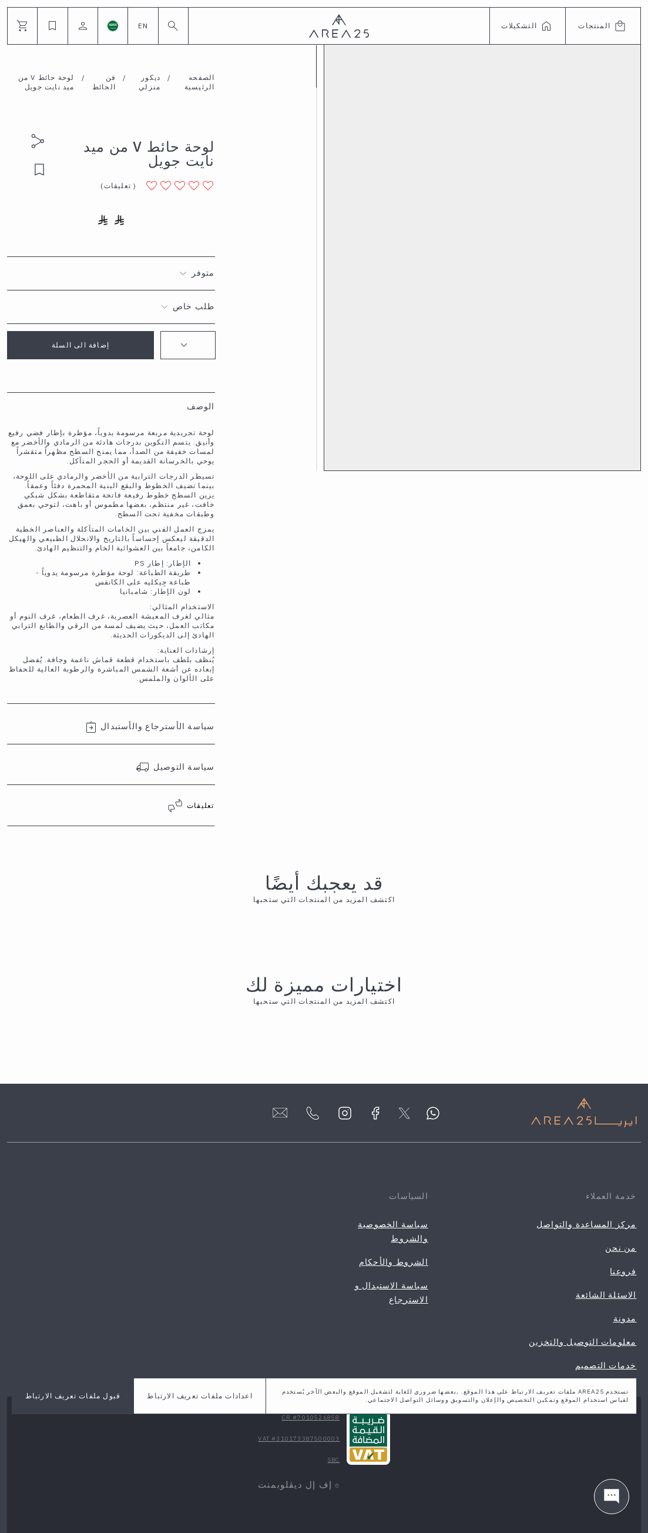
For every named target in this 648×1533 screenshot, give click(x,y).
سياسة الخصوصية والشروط (393, 1231)
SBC (334, 1460)
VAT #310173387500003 (299, 1438)
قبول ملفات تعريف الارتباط (73, 1395)
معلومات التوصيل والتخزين (583, 1342)
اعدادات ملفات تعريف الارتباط (199, 1395)
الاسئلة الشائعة (606, 1295)
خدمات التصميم (606, 1365)
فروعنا (623, 1271)
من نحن (620, 1248)
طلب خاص (193, 306)
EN (143, 25)
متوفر (203, 273)
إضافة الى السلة (80, 344)
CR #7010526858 (311, 1417)
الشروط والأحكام (393, 1262)
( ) (118, 185)
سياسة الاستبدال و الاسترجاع (391, 1292)
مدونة (625, 1318)
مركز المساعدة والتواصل (586, 1224)
